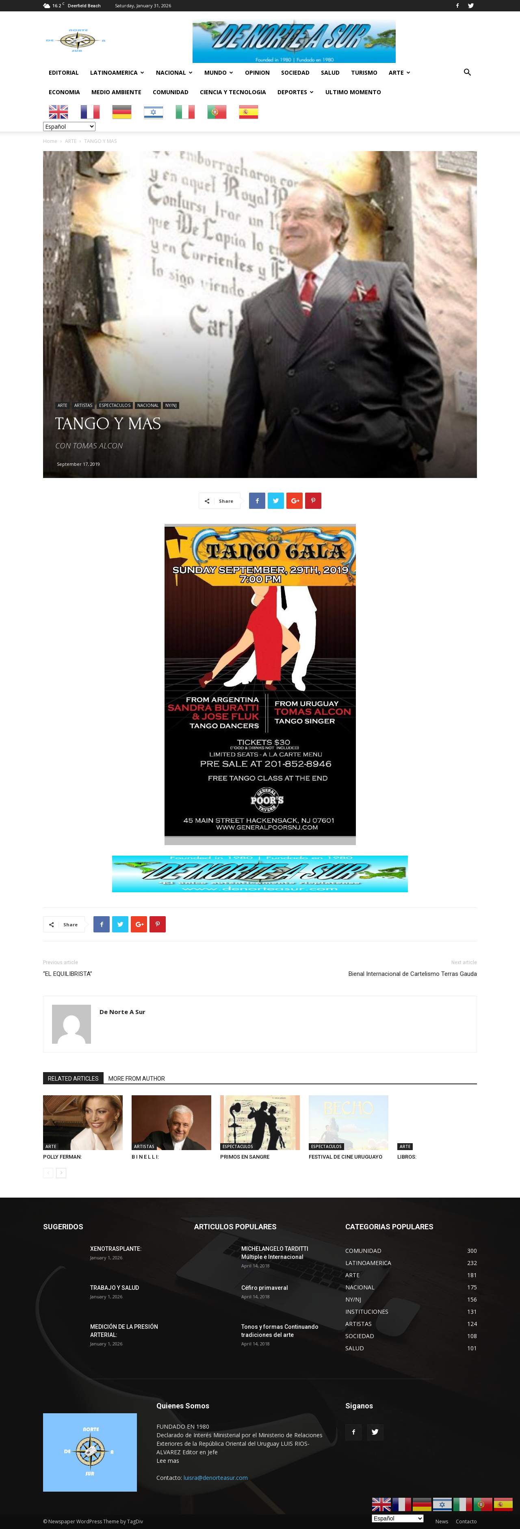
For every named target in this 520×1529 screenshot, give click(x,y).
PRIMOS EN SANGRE (244, 1157)
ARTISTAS (83, 405)
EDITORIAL (64, 72)
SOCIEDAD (295, 72)
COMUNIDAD (170, 92)
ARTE (399, 72)
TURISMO (364, 72)
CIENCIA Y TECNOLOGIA (233, 92)
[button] (467, 73)
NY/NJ (171, 405)
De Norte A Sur (122, 1012)
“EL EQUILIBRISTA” (67, 974)
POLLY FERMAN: (62, 1157)
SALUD (330, 72)
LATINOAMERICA (117, 72)
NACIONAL (174, 72)
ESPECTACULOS (114, 405)
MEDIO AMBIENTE (116, 92)
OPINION (257, 72)
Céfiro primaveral (264, 1288)
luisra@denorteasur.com (216, 1477)
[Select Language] (69, 126)
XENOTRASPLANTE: (116, 1249)
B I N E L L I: (145, 1157)
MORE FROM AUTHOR (136, 1078)
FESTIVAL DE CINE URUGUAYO (345, 1157)
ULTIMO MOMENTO (353, 92)
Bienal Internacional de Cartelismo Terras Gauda (413, 974)
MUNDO (218, 72)
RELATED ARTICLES (73, 1078)
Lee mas (167, 1460)
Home (50, 141)
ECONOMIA (64, 92)
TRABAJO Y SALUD (114, 1288)
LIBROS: (406, 1157)
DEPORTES (295, 92)
